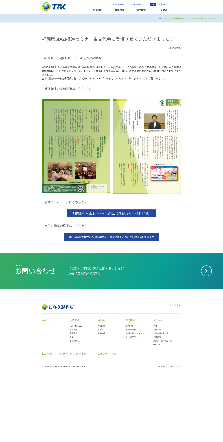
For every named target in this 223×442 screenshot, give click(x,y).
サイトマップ (137, 4)
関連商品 (101, 402)
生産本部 (157, 406)
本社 (155, 395)
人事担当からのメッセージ (136, 402)
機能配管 (101, 395)
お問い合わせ (118, 4)
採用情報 (141, 9)
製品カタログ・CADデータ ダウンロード (63, 422)
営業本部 (157, 398)
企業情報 (97, 9)
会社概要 (73, 398)
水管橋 (100, 398)
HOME (159, 87)
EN (158, 4)
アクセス (162, 9)
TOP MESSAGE (76, 395)
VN (164, 4)
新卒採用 (129, 395)
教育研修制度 (131, 398)
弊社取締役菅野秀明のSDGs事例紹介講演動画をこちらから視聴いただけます (111, 306)
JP (153, 4)
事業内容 (119, 9)
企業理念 (73, 402)
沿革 (71, 406)
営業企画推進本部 (160, 402)
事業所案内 (74, 409)
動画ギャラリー (106, 422)
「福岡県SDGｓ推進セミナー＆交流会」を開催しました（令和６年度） (111, 282)
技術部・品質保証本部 (162, 409)
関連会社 (157, 413)
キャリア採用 (131, 406)
